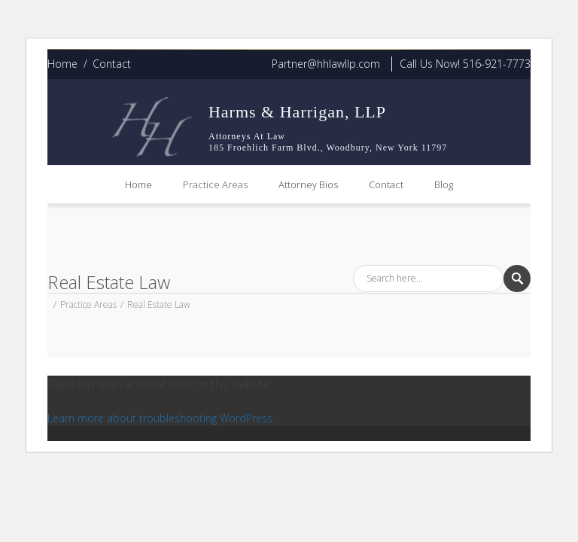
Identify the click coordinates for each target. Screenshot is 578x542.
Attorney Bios (308, 184)
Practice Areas (215, 184)
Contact (112, 63)
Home (62, 63)
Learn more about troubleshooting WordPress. (161, 418)
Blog (443, 184)
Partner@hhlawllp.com (326, 63)
